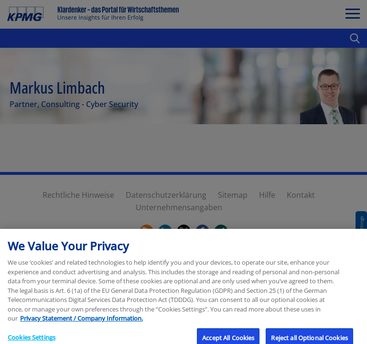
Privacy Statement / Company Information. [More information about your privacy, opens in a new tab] (81, 324)
